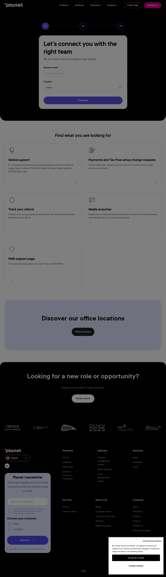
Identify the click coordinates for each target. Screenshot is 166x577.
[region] (136, 556)
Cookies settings (136, 565)
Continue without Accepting (152, 541)
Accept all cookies (136, 558)
